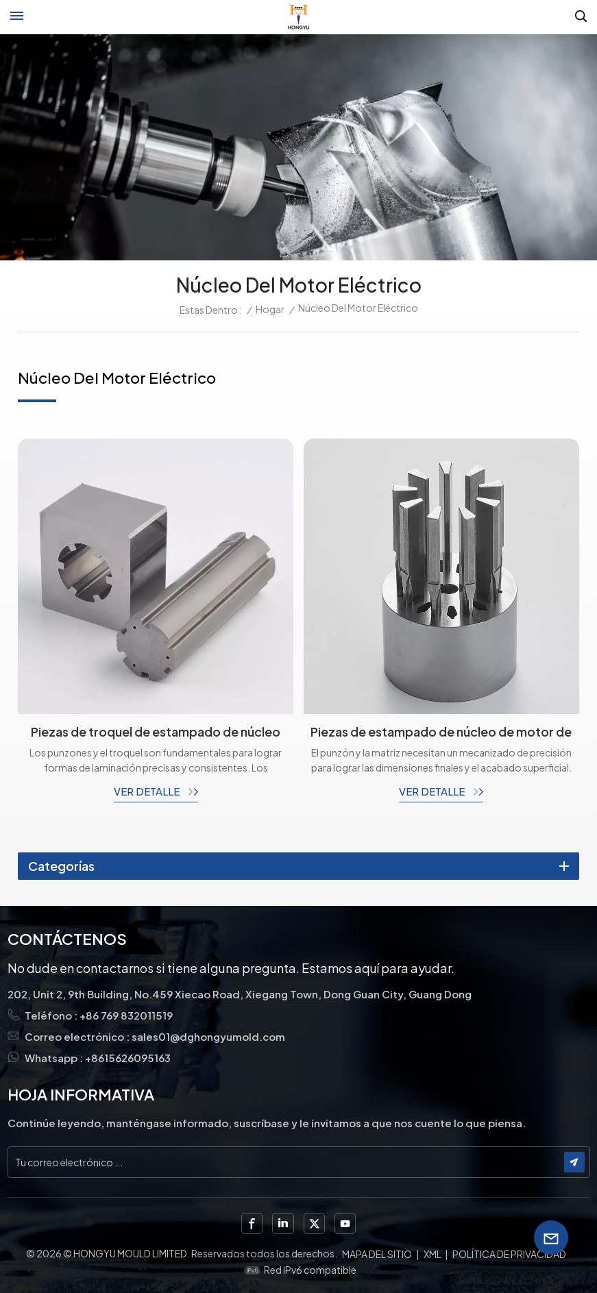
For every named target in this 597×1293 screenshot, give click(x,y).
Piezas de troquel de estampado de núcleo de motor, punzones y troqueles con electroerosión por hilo (155, 732)
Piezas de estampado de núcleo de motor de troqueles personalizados (441, 732)
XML (432, 1254)
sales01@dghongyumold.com (208, 1036)
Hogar (270, 309)
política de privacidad (509, 1254)
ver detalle (147, 791)
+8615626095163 (128, 1057)
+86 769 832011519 (126, 1015)
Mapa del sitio (377, 1254)
